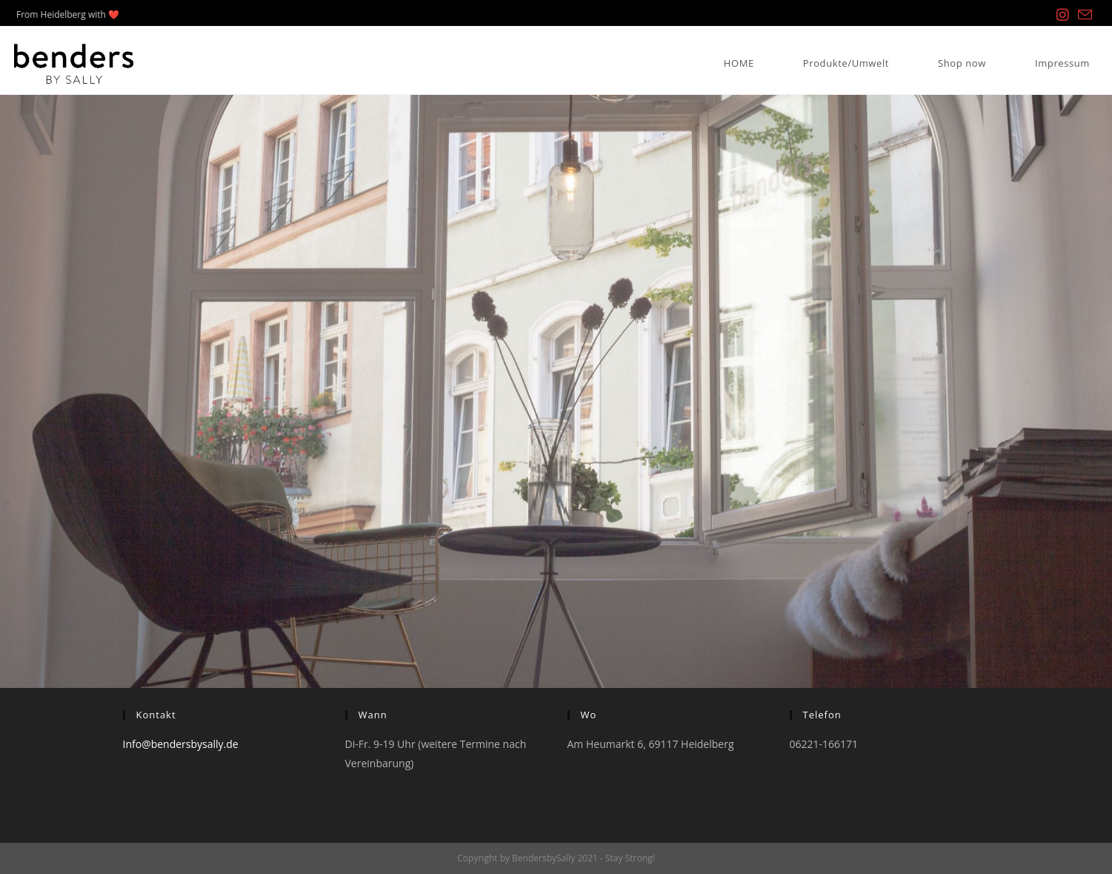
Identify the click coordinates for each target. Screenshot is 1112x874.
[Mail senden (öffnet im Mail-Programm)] (1082, 15)
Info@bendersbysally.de (181, 744)
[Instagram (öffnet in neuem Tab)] (1062, 14)
